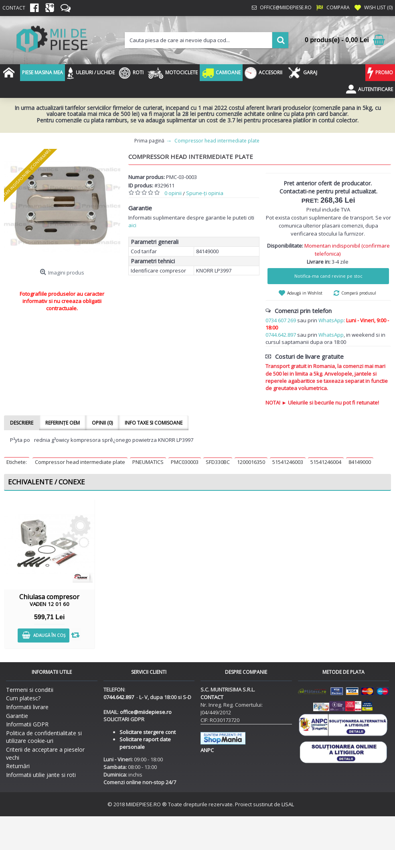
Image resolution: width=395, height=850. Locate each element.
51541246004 (325, 462)
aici (132, 225)
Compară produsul (358, 293)
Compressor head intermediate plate (80, 462)
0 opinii (173, 193)
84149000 (359, 462)
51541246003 (287, 462)
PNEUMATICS (148, 462)
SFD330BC (218, 462)
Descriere (21, 422)
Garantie (17, 716)
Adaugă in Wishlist (304, 293)
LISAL (288, 804)
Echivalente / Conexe (46, 481)
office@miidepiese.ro (146, 712)
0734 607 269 (280, 320)
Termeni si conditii (29, 689)
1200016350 (251, 462)
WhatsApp (331, 320)
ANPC (207, 750)
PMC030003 (185, 462)
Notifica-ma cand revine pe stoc (328, 276)
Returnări (18, 766)
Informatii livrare (27, 707)
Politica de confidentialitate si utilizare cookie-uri (44, 737)
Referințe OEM (62, 422)
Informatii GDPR (27, 724)
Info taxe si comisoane (153, 422)
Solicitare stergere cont (148, 732)
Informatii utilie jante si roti (41, 775)
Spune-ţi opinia (204, 193)
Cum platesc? (23, 698)
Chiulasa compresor (49, 600)
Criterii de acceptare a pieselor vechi (45, 753)
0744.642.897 (280, 334)
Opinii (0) (102, 422)
